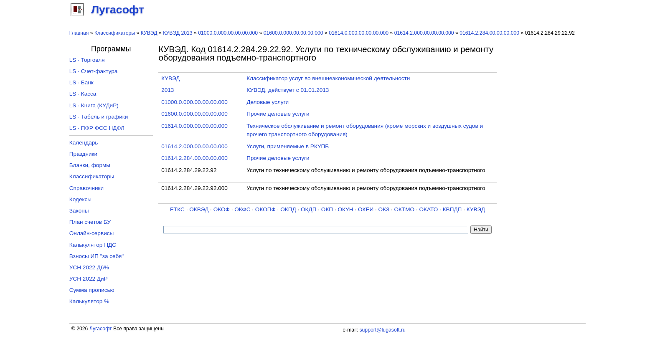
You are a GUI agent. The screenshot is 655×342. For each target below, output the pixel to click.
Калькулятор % (89, 301)
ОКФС (242, 209)
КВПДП (452, 209)
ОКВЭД (198, 209)
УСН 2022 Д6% (89, 267)
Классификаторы (114, 33)
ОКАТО (428, 209)
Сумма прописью (91, 290)
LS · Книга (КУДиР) (94, 105)
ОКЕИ (365, 209)
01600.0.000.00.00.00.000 (293, 33)
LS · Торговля (87, 60)
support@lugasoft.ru (382, 330)
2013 (167, 90)
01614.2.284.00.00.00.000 (489, 33)
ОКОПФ (265, 209)
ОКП (327, 209)
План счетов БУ (90, 222)
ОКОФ (221, 209)
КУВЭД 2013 (178, 33)
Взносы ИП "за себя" (96, 256)
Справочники (86, 188)
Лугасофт (100, 329)
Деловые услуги (267, 102)
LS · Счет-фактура (93, 71)
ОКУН (345, 209)
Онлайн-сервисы (91, 233)
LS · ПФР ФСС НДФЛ (96, 128)
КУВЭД (149, 33)
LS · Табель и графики (98, 117)
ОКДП (308, 209)
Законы (79, 211)
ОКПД (288, 209)
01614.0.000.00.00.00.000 (358, 33)
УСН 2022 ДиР (88, 279)
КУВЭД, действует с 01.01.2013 (287, 90)
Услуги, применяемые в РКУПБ (287, 146)
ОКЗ (384, 209)
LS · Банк (81, 82)
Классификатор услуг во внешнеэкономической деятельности (328, 78)
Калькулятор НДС (92, 245)
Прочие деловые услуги (277, 114)
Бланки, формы (89, 165)
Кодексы (80, 199)
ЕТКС (177, 209)
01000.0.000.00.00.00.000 (228, 33)
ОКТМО (404, 209)
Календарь (83, 142)
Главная (79, 33)
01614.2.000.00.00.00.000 (424, 33)
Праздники (83, 154)
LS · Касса (82, 94)
